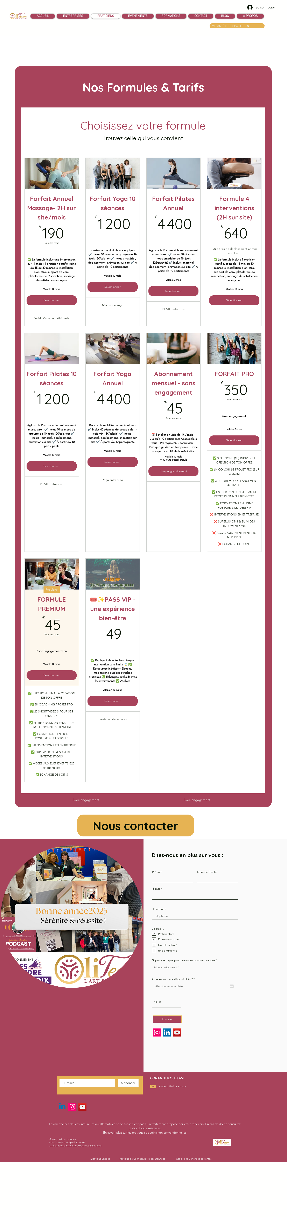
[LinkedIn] (167, 1032)
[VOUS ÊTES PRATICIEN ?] (237, 25)
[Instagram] (157, 1032)
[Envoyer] (167, 1019)
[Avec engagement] (86, 800)
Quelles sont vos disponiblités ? (174, 979)
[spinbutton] (166, 1002)
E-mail (156, 888)
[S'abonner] (128, 1083)
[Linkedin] (62, 1107)
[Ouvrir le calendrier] (231, 986)
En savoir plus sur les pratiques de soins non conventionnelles (144, 1132)
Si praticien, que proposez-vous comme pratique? (184, 960)
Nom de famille (207, 871)
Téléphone (159, 908)
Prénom (157, 871)
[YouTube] (177, 1032)
